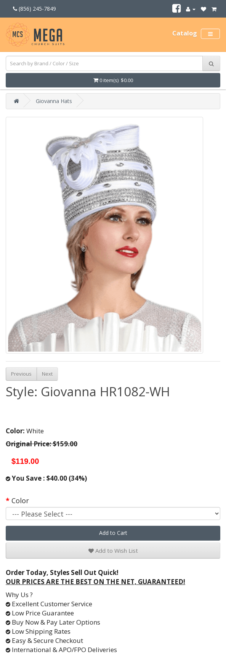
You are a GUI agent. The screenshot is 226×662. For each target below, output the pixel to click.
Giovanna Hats (54, 101)
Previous (21, 373)
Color (20, 500)
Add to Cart (113, 532)
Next (47, 373)
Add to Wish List (113, 550)
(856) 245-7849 (34, 8)
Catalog (184, 33)
